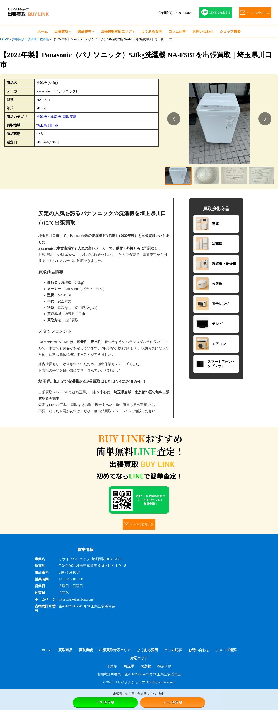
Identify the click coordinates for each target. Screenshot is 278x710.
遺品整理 (84, 31)
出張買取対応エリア (116, 31)
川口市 (53, 125)
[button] (173, 118)
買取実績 (69, 117)
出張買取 (61, 31)
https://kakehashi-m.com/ (76, 599)
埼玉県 (41, 125)
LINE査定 (105, 702)
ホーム (42, 31)
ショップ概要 (230, 31)
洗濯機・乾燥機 (48, 117)
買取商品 (65, 650)
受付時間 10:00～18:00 (175, 13)
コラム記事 (177, 31)
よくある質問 (151, 31)
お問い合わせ (202, 31)
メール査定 (172, 702)
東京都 (146, 666)
